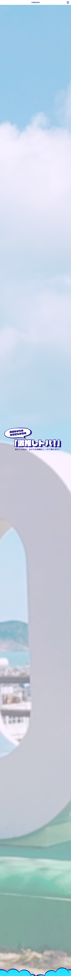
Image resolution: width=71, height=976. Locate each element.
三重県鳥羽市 (35, 2)
